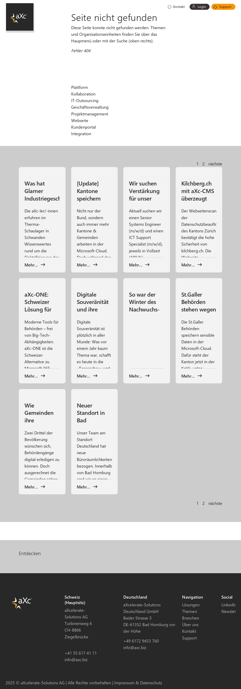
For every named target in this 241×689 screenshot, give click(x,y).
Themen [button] (112, 6)
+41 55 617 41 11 (81, 653)
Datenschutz (151, 682)
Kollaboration (83, 94)
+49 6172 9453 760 (141, 641)
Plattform (79, 87)
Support (222, 6)
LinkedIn (229, 604)
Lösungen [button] (91, 6)
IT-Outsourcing (84, 100)
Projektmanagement (89, 114)
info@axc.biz (76, 659)
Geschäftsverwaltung (90, 107)
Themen (189, 611)
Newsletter (231, 611)
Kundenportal (83, 127)
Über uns (190, 624)
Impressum (124, 682)
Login (199, 6)
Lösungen (191, 604)
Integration (81, 133)
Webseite (79, 120)
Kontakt (176, 6)
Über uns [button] (150, 6)
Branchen (132, 6)
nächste (215, 163)
